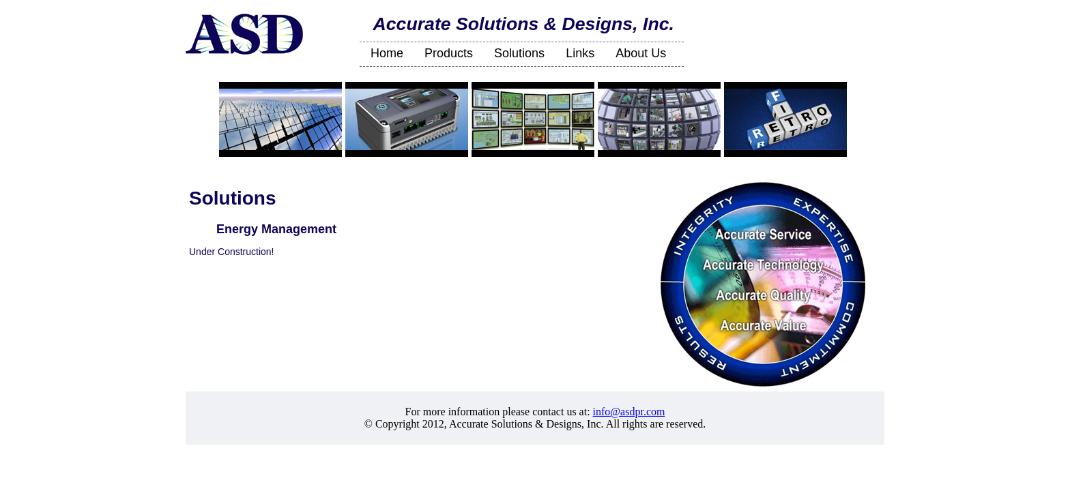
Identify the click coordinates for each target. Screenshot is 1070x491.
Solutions (519, 53)
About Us (641, 53)
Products (448, 53)
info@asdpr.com (629, 411)
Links (580, 53)
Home (387, 53)
